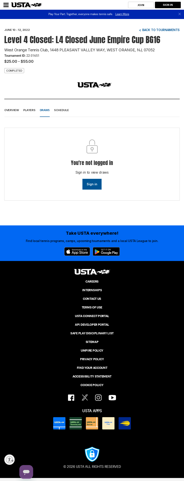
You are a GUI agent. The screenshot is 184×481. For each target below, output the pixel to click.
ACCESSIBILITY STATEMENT (92, 376)
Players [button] (29, 110)
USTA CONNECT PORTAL (92, 316)
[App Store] (77, 251)
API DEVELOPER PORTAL (92, 325)
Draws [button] (45, 110)
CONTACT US (92, 299)
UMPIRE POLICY (92, 350)
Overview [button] (11, 110)
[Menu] (6, 5)
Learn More (122, 14)
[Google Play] (106, 251)
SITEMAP (92, 342)
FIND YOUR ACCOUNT (92, 368)
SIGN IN (168, 5)
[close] (179, 14)
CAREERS (92, 281)
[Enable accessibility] (9, 459)
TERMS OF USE (92, 307)
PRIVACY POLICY (92, 359)
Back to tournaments (161, 30)
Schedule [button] (61, 110)
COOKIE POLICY (91, 385)
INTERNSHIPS (92, 290)
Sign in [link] (92, 184)
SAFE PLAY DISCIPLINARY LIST (92, 333)
